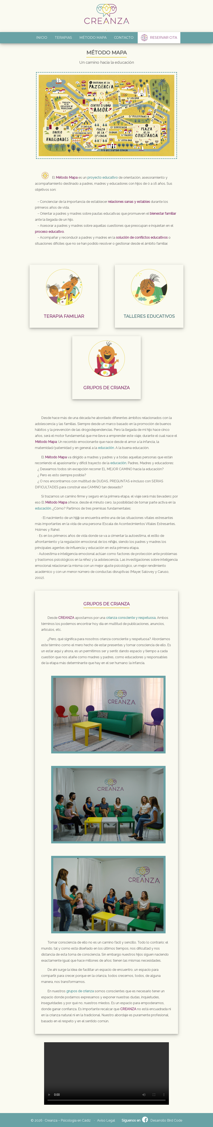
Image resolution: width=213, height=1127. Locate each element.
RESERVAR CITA (159, 37)
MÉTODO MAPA (92, 38)
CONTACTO (124, 38)
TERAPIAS (63, 38)
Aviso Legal (106, 1120)
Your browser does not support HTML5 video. (106, 1073)
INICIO (41, 38)
